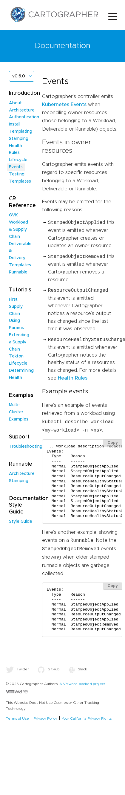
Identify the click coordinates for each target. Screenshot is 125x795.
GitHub (49, 669)
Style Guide (20, 521)
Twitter (17, 669)
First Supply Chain (16, 306)
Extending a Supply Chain (19, 342)
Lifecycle (18, 160)
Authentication (24, 117)
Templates (20, 265)
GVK (13, 215)
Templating (20, 131)
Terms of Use (17, 718)
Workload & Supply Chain (18, 229)
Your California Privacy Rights (87, 718)
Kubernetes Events (64, 104)
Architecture (22, 110)
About (15, 103)
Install (14, 124)
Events (16, 167)
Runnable (18, 272)
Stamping (18, 139)
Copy (113, 442)
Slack (78, 669)
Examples (18, 419)
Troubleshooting (25, 446)
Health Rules (72, 378)
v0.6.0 (18, 76)
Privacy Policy (45, 718)
